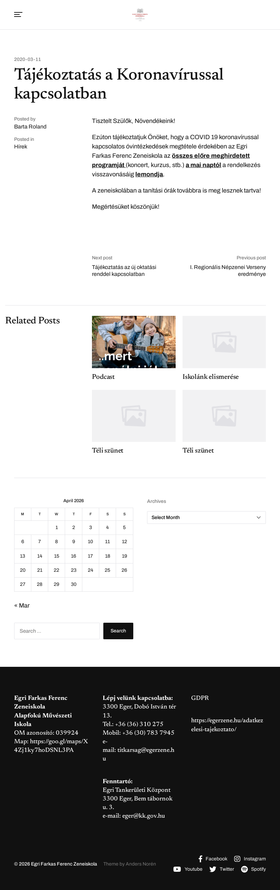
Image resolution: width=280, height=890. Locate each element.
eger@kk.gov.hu (143, 816)
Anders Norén (141, 864)
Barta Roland (30, 127)
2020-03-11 (27, 59)
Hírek (20, 146)
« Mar (22, 605)
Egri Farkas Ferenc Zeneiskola (64, 864)
